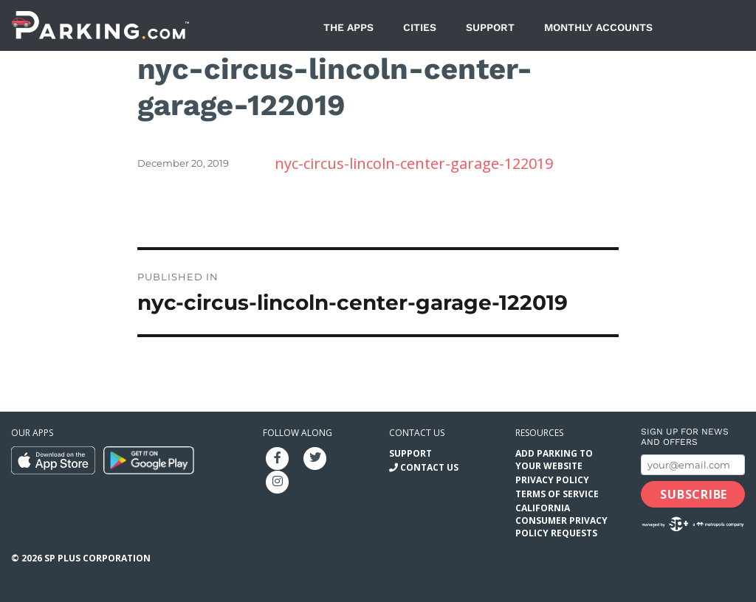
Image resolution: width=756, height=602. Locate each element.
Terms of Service (557, 494)
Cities (419, 27)
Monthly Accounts (598, 27)
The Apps (348, 27)
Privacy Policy (552, 480)
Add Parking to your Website (554, 459)
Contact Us (429, 467)
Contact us (416, 432)
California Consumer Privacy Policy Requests (561, 520)
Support (490, 27)
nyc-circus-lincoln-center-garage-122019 (414, 163)
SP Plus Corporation (97, 558)
